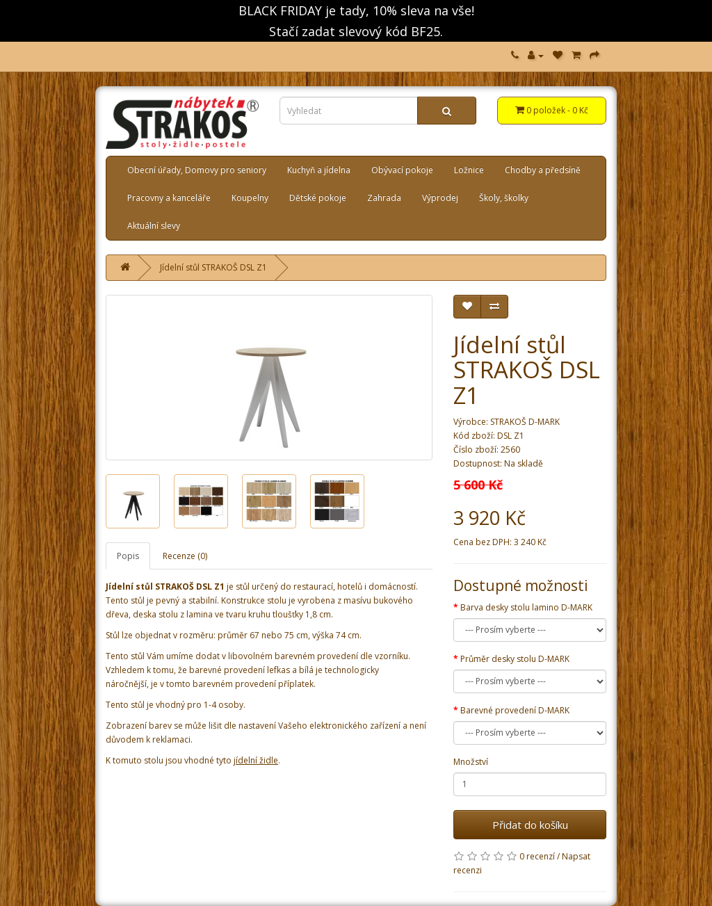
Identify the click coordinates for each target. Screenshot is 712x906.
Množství (470, 762)
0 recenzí (537, 856)
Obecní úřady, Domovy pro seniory (196, 170)
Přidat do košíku (530, 825)
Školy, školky (503, 198)
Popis (128, 556)
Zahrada (384, 198)
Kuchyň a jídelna (318, 170)
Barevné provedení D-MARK (514, 710)
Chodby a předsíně (543, 170)
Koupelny (250, 198)
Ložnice (469, 170)
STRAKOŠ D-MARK (525, 422)
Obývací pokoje (402, 170)
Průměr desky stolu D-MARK (514, 659)
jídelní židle (256, 760)
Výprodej (440, 198)
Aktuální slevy (153, 226)
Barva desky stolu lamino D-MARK (526, 607)
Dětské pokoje (317, 198)
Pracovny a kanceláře (169, 198)
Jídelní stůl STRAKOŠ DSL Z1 (213, 267)
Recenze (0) (185, 556)
